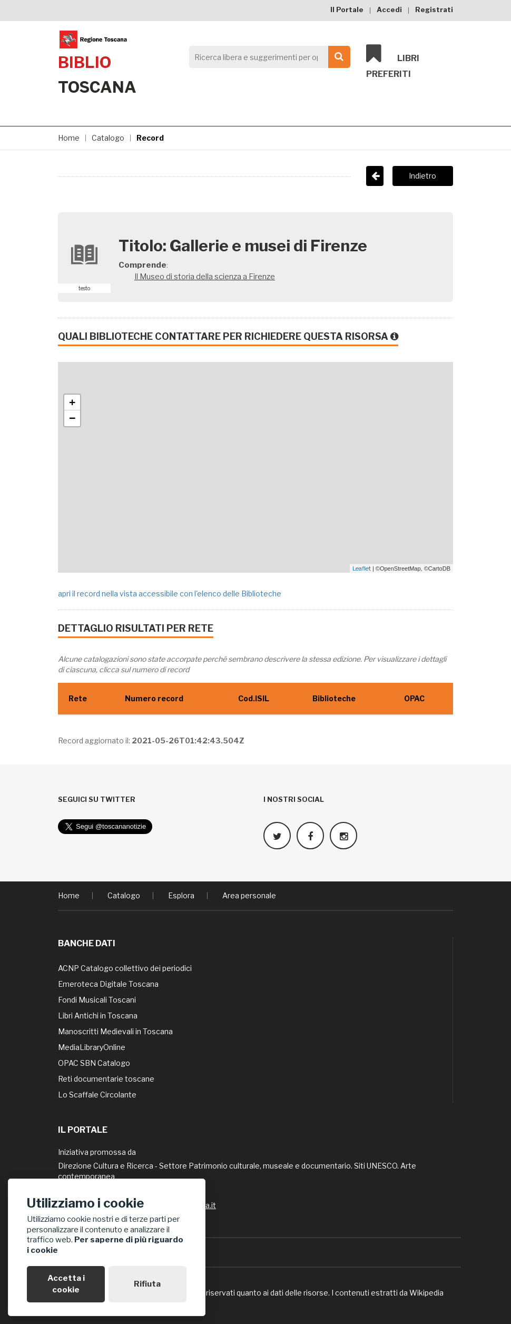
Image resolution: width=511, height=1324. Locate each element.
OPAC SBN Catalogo (94, 1062)
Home (69, 137)
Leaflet (361, 568)
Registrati (434, 9)
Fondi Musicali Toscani (97, 999)
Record (150, 137)
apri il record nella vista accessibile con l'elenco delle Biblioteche (169, 593)
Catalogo (108, 137)
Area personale (249, 894)
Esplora (181, 894)
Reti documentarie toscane (106, 1078)
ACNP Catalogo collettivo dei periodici (125, 967)
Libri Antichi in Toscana (97, 1015)
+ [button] (72, 402)
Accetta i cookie (66, 1283)
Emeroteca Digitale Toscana (108, 983)
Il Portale (346, 9)
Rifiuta (147, 1284)
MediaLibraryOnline (91, 1046)
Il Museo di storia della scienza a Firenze (204, 276)
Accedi (389, 9)
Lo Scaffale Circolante (97, 1094)
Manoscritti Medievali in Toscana (115, 1030)
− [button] (72, 418)
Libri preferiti (392, 61)
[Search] (267, 57)
